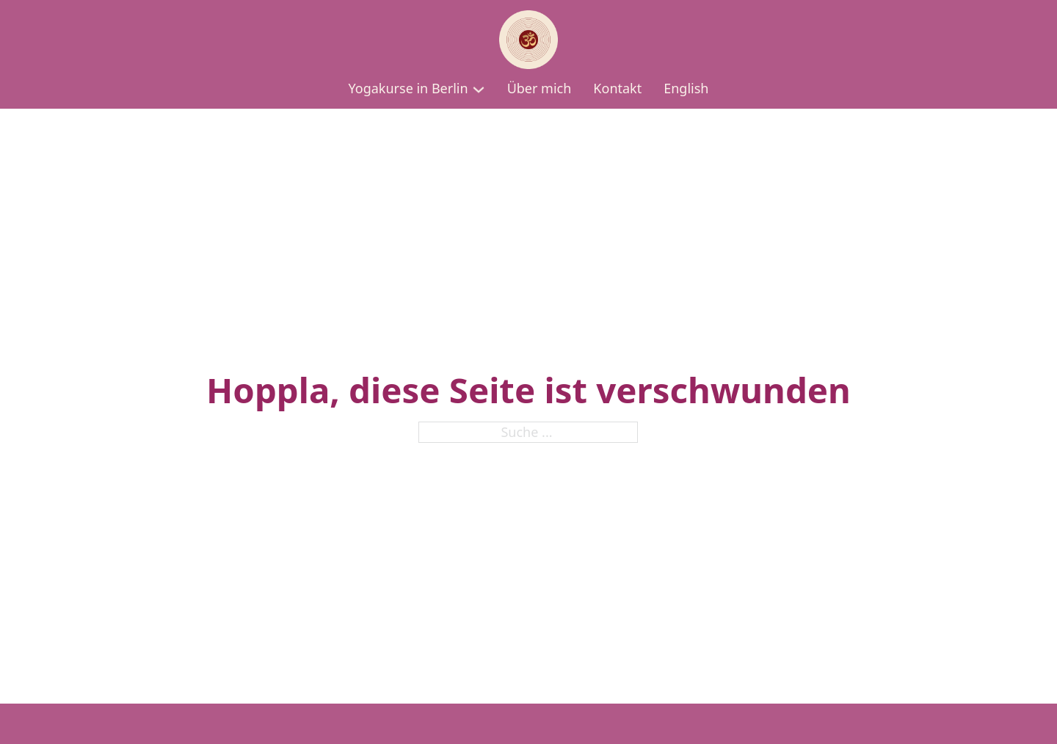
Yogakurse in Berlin (408, 88)
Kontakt (617, 88)
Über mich (539, 88)
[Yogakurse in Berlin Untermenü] (478, 89)
